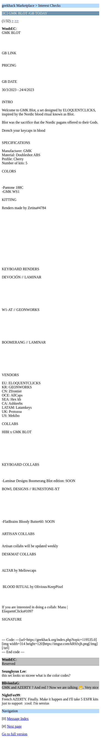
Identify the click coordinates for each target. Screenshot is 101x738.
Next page (14, 726)
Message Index (18, 719)
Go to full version (14, 734)
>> (16, 21)
